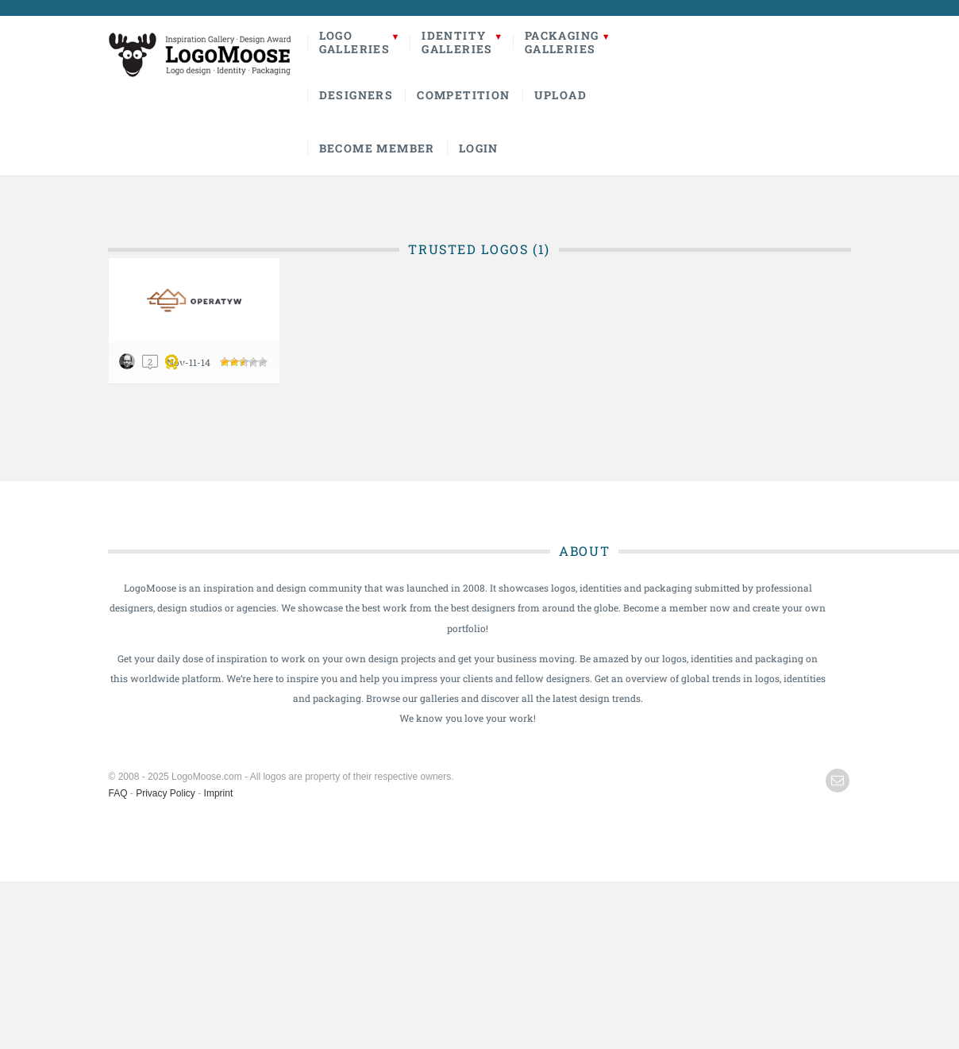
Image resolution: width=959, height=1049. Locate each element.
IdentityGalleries (457, 42)
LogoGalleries (355, 42)
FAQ (118, 793)
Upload (560, 94)
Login (479, 148)
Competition (463, 94)
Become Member (377, 148)
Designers (356, 94)
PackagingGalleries (562, 42)
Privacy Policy (165, 793)
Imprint (218, 793)
